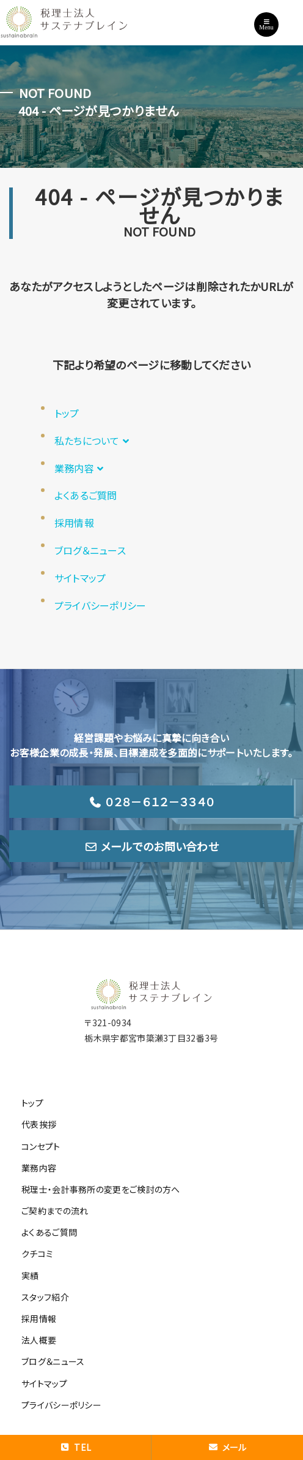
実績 (30, 1275)
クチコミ (37, 1253)
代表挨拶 (38, 1124)
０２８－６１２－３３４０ (151, 801)
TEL (75, 1447)
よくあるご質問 (85, 495)
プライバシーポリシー (100, 605)
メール (227, 1447)
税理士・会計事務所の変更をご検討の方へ (100, 1189)
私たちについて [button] (93, 440)
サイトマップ (80, 577)
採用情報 (74, 522)
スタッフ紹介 (45, 1297)
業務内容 (80, 468)
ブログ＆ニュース (90, 550)
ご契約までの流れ (54, 1211)
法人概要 (38, 1340)
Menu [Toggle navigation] (266, 24)
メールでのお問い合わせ (151, 846)
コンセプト (40, 1146)
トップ (66, 413)
